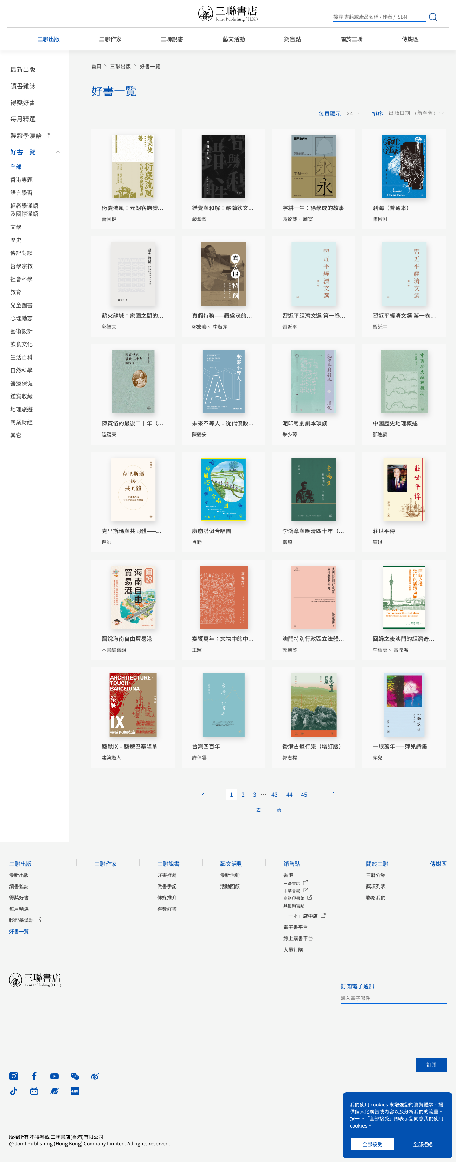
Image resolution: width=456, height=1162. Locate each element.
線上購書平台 (298, 938)
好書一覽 (23, 151)
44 (289, 794)
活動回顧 (230, 886)
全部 (15, 167)
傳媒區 (410, 38)
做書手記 (167, 886)
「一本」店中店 (300, 915)
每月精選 (23, 118)
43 (274, 794)
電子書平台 (295, 926)
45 (304, 794)
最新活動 (230, 874)
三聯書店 (291, 883)
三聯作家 (110, 38)
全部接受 (372, 1144)
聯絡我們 (376, 897)
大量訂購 (293, 949)
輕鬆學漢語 (26, 135)
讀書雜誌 (23, 85)
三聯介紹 (376, 874)
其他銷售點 (293, 905)
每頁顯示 (330, 113)
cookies (379, 1104)
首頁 (96, 66)
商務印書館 (293, 898)
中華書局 (291, 890)
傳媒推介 (167, 897)
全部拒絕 (423, 1144)
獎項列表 (376, 886)
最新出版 (23, 69)
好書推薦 (167, 874)
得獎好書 (23, 102)
